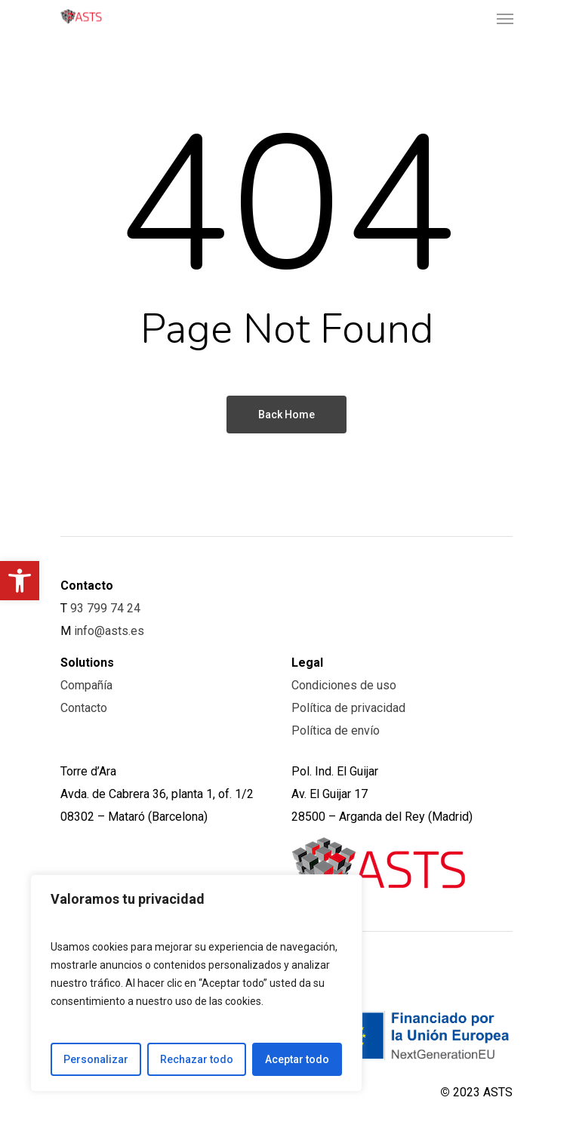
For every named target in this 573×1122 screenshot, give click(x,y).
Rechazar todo (196, 1059)
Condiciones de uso (343, 685)
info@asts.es (109, 631)
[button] (19, 580)
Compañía (86, 685)
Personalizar (95, 1059)
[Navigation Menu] (505, 18)
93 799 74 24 (105, 608)
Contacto (83, 708)
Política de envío (335, 730)
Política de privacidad (348, 708)
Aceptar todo (297, 1059)
